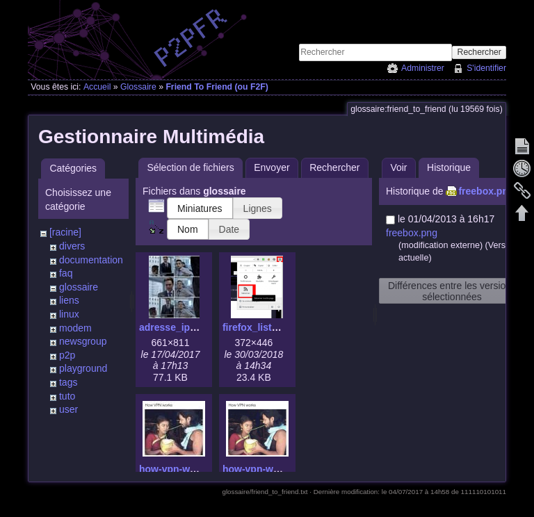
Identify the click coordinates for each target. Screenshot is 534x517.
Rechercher (479, 52)
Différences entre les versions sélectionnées (452, 291)
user (68, 409)
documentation (91, 259)
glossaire (78, 287)
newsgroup (83, 341)
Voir (398, 167)
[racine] (65, 232)
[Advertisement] (343, 21)
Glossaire (138, 87)
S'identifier (486, 68)
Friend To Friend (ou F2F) (216, 87)
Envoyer (271, 167)
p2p (67, 355)
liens (69, 300)
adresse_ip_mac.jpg (185, 327)
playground (83, 368)
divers (72, 246)
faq (65, 273)
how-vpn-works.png (268, 469)
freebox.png (486, 191)
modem (75, 328)
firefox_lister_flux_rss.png (283, 327)
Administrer (422, 68)
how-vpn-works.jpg (183, 469)
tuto (67, 396)
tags (68, 382)
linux (69, 314)
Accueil (97, 87)
